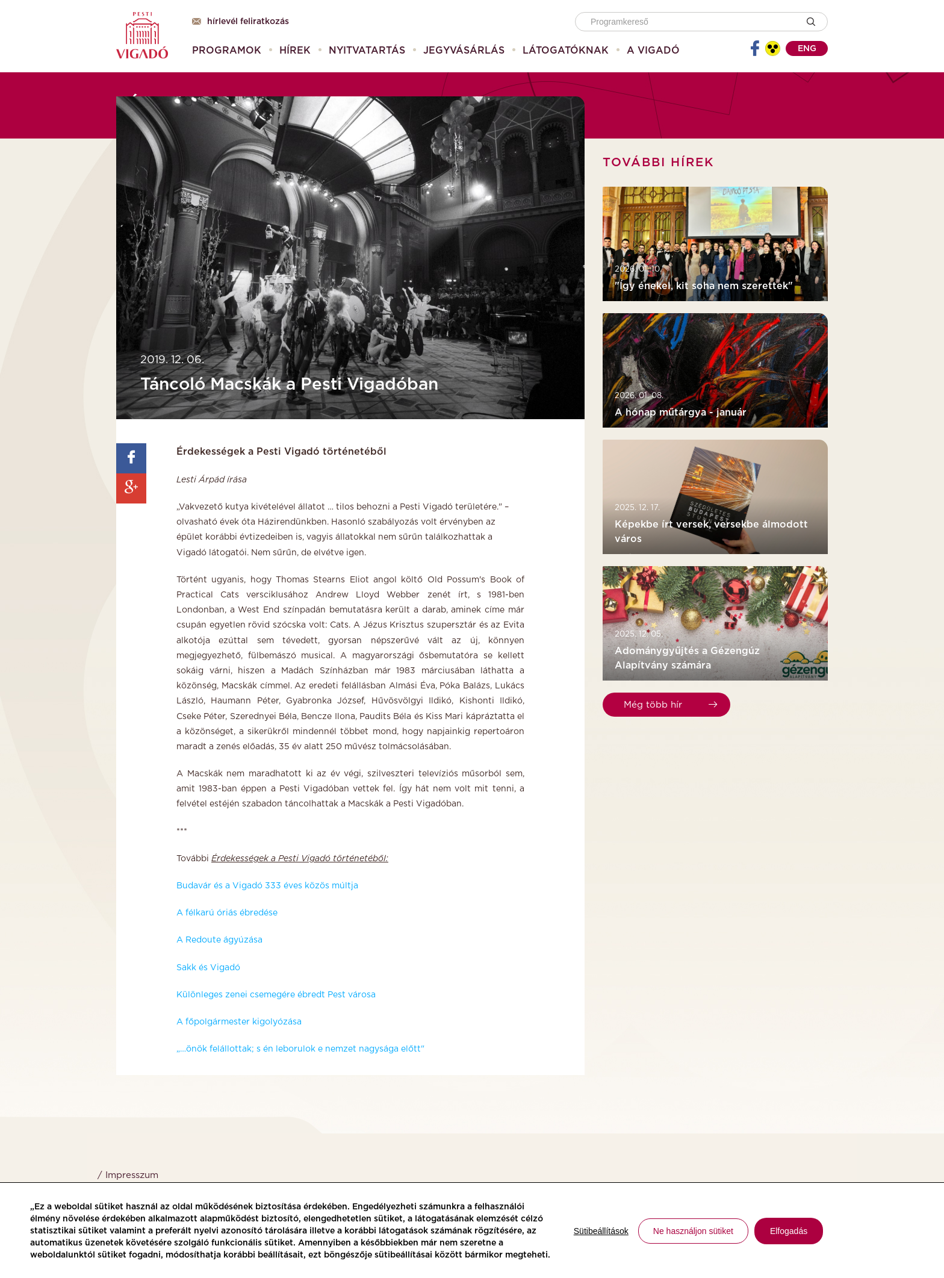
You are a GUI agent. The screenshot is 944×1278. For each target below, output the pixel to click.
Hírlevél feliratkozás (240, 21)
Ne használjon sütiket (693, 1231)
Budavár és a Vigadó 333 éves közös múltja (267, 886)
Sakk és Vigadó (208, 968)
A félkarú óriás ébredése (227, 913)
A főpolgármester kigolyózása (239, 1022)
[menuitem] (226, 50)
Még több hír (670, 704)
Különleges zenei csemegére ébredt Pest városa (276, 995)
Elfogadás (788, 1231)
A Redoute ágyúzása (219, 940)
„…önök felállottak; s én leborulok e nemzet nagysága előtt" (301, 1049)
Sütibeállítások (601, 1231)
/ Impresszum (128, 1175)
